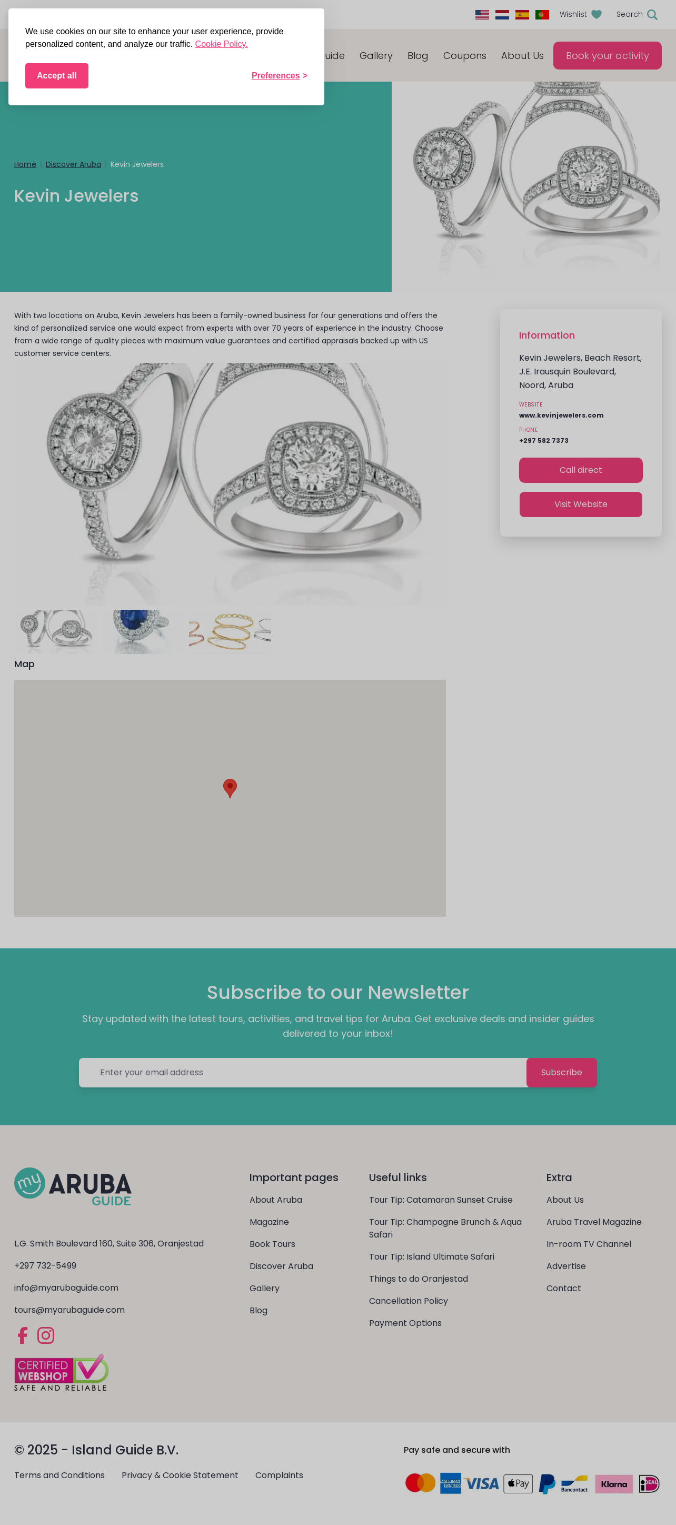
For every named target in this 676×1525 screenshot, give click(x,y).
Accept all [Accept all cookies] (57, 75)
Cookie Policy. (221, 43)
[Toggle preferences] (279, 76)
